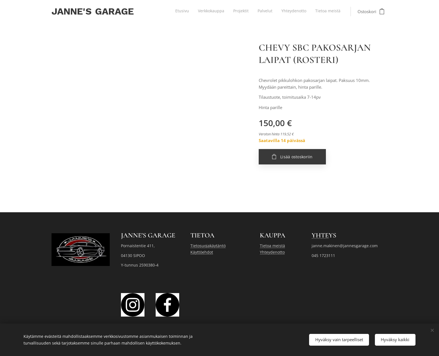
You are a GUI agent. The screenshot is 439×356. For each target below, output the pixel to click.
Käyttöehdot (201, 252)
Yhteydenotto (272, 252)
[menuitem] (297, 11)
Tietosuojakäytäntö (208, 245)
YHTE (320, 235)
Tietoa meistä (272, 245)
